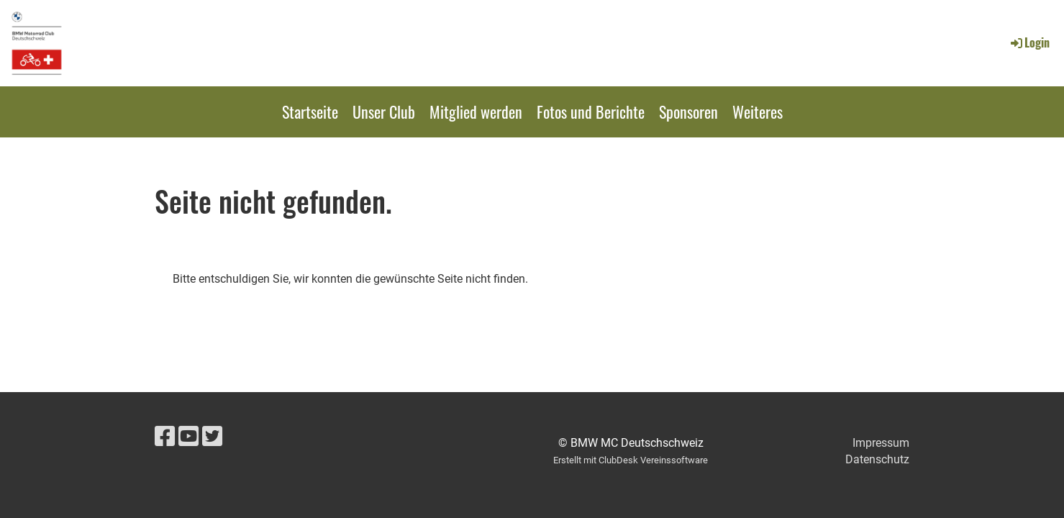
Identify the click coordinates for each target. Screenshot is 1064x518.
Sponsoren (688, 111)
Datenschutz (877, 459)
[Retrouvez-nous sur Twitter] (212, 436)
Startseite (310, 111)
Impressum (880, 443)
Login (1029, 42)
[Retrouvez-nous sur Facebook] (165, 436)
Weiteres (757, 111)
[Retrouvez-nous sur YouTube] (188, 436)
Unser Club (384, 111)
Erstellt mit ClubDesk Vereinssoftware (630, 460)
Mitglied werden (475, 111)
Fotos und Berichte (591, 111)
